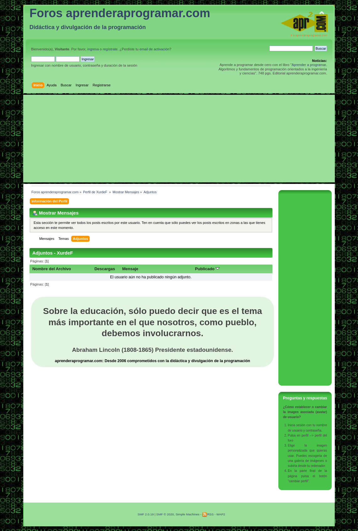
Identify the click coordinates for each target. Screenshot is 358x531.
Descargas (104, 268)
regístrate (110, 49)
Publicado (207, 268)
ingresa (93, 49)
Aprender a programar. (309, 65)
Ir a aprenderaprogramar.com (309, 35)
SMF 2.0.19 (146, 514)
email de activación (154, 49)
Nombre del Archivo (51, 268)
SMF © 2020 (165, 514)
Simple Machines (187, 514)
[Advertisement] (179, 138)
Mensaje (130, 268)
